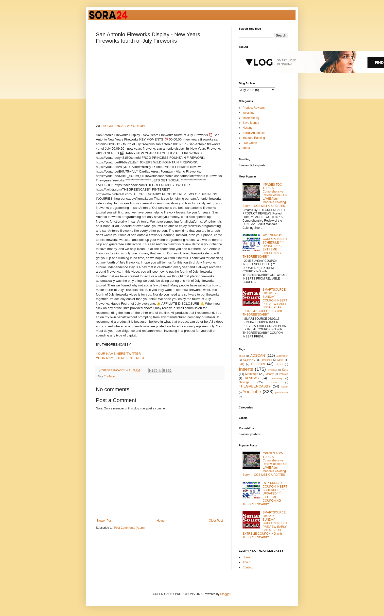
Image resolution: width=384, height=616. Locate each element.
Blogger (225, 594)
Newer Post (104, 520)
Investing (248, 112)
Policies (283, 373)
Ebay (280, 359)
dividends (267, 359)
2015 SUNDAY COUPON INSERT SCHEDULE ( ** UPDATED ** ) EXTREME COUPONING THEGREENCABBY (265, 246)
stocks (274, 382)
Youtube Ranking (254, 138)
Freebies (258, 364)
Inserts (246, 369)
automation (282, 355)
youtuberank (281, 392)
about (246, 148)
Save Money (251, 122)
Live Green (250, 143)
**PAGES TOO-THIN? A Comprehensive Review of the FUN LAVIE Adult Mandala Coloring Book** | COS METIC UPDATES (265, 195)
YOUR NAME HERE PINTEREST (120, 358)
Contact (248, 567)
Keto (285, 369)
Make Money (251, 118)
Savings (244, 382)
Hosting (248, 127)
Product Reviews (254, 107)
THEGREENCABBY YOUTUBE (123, 126)
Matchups (251, 374)
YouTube (109, 376)
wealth (284, 386)
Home (161, 520)
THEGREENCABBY (255, 386)
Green (279, 364)
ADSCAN (257, 355)
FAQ (241, 364)
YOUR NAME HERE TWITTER (118, 353)
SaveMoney (276, 378)
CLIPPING (249, 359)
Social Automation (254, 133)
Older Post (216, 520)
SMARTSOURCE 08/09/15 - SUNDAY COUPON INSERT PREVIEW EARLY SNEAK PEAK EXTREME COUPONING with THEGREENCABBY (265, 302)
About (246, 562)
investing (272, 370)
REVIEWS (252, 378)
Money (270, 373)
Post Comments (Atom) (129, 527)
